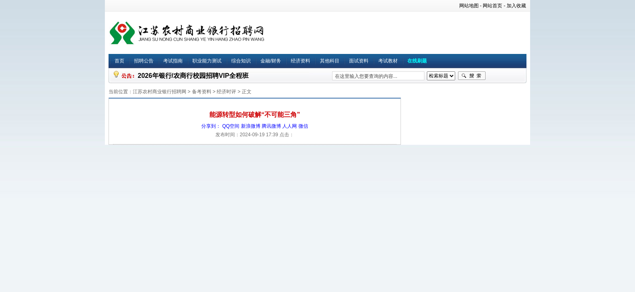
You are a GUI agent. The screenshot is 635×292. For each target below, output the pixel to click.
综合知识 (241, 61)
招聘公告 (143, 61)
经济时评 (226, 91)
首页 (119, 61)
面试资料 (359, 61)
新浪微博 (250, 126)
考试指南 (173, 61)
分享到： (211, 126)
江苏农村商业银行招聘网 (159, 91)
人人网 (289, 126)
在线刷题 (417, 61)
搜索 (472, 75)
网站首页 (492, 6)
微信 (303, 126)
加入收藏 (516, 6)
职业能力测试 (207, 61)
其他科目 (329, 61)
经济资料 (300, 61)
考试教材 (388, 61)
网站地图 (469, 6)
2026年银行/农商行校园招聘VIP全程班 (193, 75)
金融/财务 (270, 61)
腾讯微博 (271, 126)
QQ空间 (231, 126)
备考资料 (201, 91)
